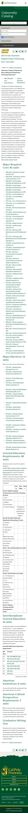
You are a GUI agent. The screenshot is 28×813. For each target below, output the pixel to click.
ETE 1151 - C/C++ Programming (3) (16, 201)
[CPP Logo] (11, 770)
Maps (14, 779)
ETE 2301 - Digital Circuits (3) (14, 223)
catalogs (9, 808)
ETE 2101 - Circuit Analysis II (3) (15, 216)
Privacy (9, 802)
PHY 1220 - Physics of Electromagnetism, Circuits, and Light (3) (15, 346)
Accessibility (15, 802)
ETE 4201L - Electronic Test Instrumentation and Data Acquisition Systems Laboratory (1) (16, 291)
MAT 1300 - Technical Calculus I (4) (16, 328)
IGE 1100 (10, 656)
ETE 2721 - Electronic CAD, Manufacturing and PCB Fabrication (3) (16, 232)
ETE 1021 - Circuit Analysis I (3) (15, 194)
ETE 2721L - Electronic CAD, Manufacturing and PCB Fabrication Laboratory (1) (16, 238)
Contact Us (14, 784)
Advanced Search (6, 41)
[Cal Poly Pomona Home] (8, 3)
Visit (14, 782)
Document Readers (22, 802)
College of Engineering (15, 67)
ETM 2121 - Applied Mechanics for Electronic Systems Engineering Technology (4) (16, 317)
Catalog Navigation (8, 45)
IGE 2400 (17, 666)
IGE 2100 (10, 658)
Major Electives (8, 82)
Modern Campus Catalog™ (16, 810)
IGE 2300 (10, 666)
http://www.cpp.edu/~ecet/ (9, 159)
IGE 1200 (18, 656)
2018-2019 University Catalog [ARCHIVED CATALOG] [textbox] (13, 23)
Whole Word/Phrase (9, 37)
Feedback (3, 802)
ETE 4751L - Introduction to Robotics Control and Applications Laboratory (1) (15, 311)
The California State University (13, 799)
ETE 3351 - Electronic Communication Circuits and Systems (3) (14, 254)
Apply (14, 776)
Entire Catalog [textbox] (5, 30)
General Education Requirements (21, 80)
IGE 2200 (17, 658)
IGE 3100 (10, 671)
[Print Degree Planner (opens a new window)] (13, 51)
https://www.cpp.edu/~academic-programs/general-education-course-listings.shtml (15, 470)
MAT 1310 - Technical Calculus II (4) (16, 333)
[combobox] (14, 23)
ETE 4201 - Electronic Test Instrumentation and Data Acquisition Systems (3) (13, 284)
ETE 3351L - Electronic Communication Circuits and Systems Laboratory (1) (14, 260)
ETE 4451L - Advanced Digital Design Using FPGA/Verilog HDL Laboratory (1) (15, 396)
